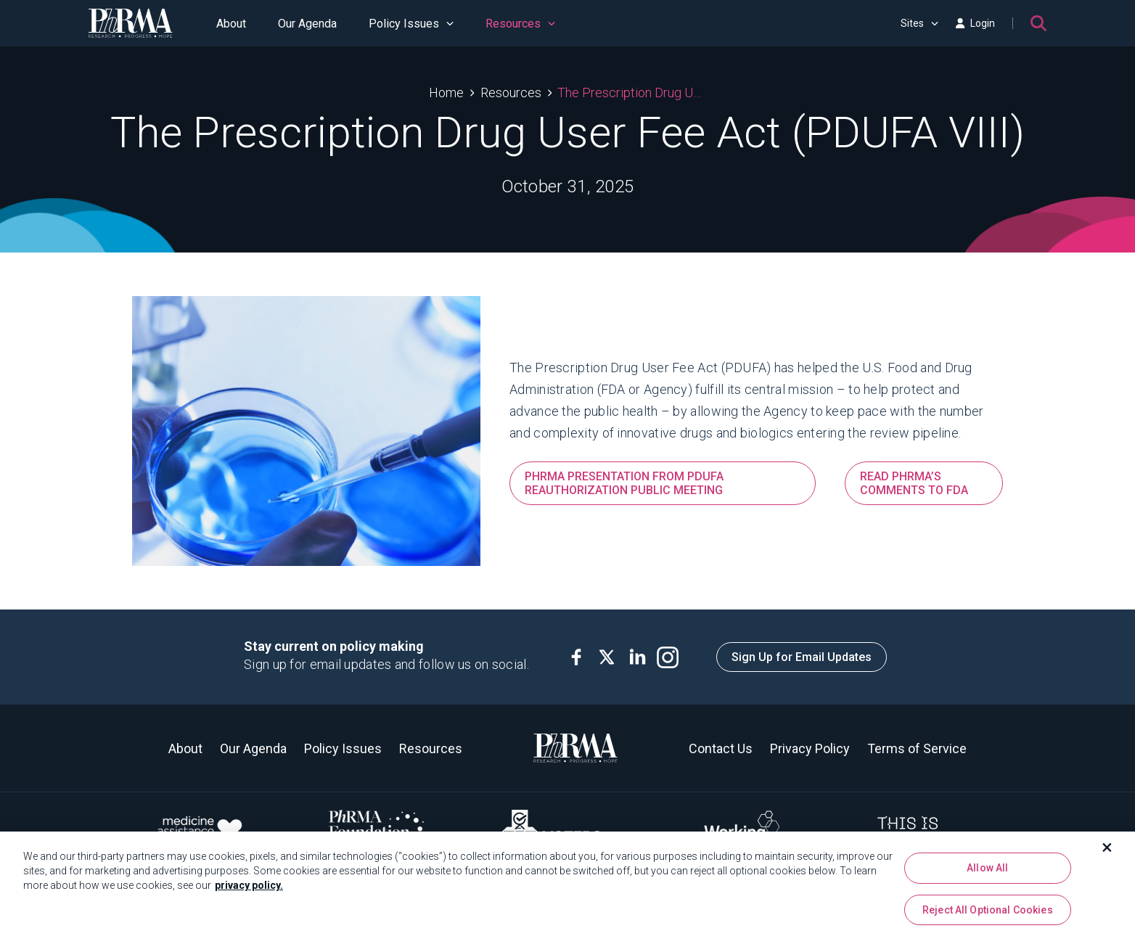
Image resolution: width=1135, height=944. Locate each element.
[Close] (1107, 851)
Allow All (987, 872)
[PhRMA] (131, 23)
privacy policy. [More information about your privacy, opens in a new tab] (249, 889)
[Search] (1038, 23)
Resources (520, 23)
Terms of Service (917, 748)
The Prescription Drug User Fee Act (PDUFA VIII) (631, 92)
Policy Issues (411, 23)
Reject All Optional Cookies (987, 914)
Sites (919, 23)
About (231, 23)
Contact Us (721, 748)
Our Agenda (307, 23)
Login (975, 23)
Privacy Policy (810, 748)
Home (446, 92)
